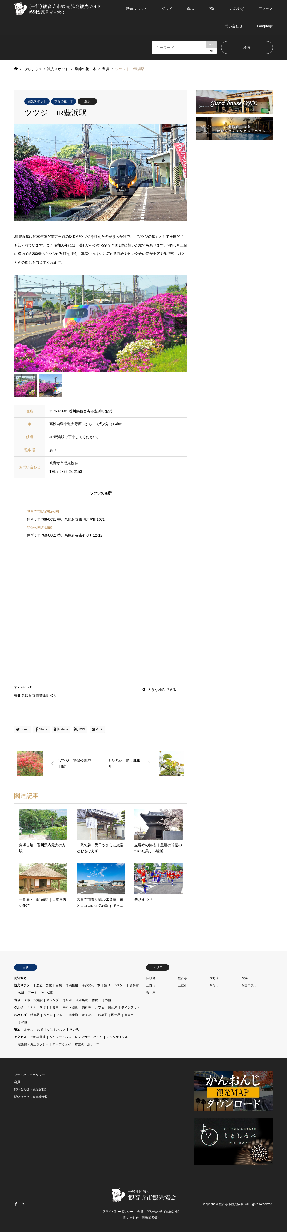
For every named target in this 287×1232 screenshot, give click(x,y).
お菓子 (102, 1015)
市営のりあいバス (87, 1044)
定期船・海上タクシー (33, 1044)
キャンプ (52, 1000)
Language (265, 26)
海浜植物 (72, 985)
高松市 (214, 985)
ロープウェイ (62, 1044)
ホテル (28, 1029)
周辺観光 (20, 978)
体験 (95, 1000)
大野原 (214, 978)
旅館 (40, 1029)
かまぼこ (88, 1015)
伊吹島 (150, 978)
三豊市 (182, 985)
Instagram (22, 1204)
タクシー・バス (60, 1037)
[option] (100, 323)
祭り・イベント (115, 985)
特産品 (34, 1015)
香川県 (150, 992)
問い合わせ (234, 26)
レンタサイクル (117, 1037)
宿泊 (211, 9)
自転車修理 (38, 1037)
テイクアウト (130, 1007)
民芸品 (115, 1015)
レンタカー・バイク (89, 1037)
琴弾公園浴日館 (39, 527)
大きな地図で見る (161, 690)
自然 (59, 985)
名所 (21, 992)
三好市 (150, 985)
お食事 (54, 1007)
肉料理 (86, 1007)
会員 (17, 1082)
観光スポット (136, 9)
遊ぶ (190, 9)
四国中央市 (249, 985)
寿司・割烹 (70, 1007)
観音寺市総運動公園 (43, 511)
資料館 (134, 985)
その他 (106, 1000)
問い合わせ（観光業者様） (32, 1097)
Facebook (16, 1204)
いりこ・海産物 (67, 1015)
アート (32, 992)
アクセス (266, 9)
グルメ (167, 9)
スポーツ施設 (33, 1000)
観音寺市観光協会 (231, 1204)
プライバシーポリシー (29, 1075)
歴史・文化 (44, 985)
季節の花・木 (63, 101)
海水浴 (67, 1000)
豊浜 (87, 101)
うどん (48, 1015)
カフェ (99, 1007)
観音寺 (182, 978)
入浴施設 (82, 1000)
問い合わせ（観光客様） (31, 1089)
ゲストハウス (56, 1029)
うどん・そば (36, 1007)
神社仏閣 (47, 992)
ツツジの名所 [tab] (101, 493)
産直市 (129, 1015)
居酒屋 (112, 1007)
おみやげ (237, 9)
